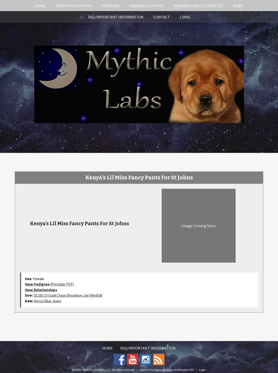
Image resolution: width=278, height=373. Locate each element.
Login (202, 370)
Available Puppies (146, 5)
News (238, 5)
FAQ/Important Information (115, 17)
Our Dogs (110, 5)
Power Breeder (163, 370)
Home (40, 5)
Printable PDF (62, 284)
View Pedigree (37, 284)
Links (185, 17)
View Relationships (41, 290)
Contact (161, 17)
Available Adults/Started (198, 5)
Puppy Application (73, 5)
